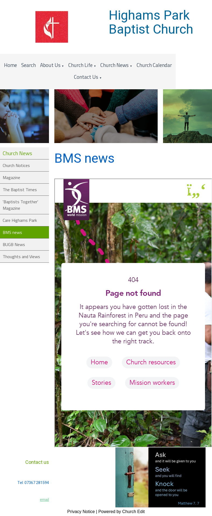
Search (28, 65)
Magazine (11, 177)
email (44, 499)
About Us (50, 65)
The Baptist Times (20, 189)
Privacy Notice (81, 511)
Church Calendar (154, 65)
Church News (114, 65)
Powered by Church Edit (121, 511)
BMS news (12, 232)
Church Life (80, 65)
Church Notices (16, 165)
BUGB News (14, 244)
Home (10, 65)
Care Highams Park (20, 220)
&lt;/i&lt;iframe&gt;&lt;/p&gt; (133, 313)
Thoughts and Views (21, 256)
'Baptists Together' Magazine (20, 204)
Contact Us (86, 77)
